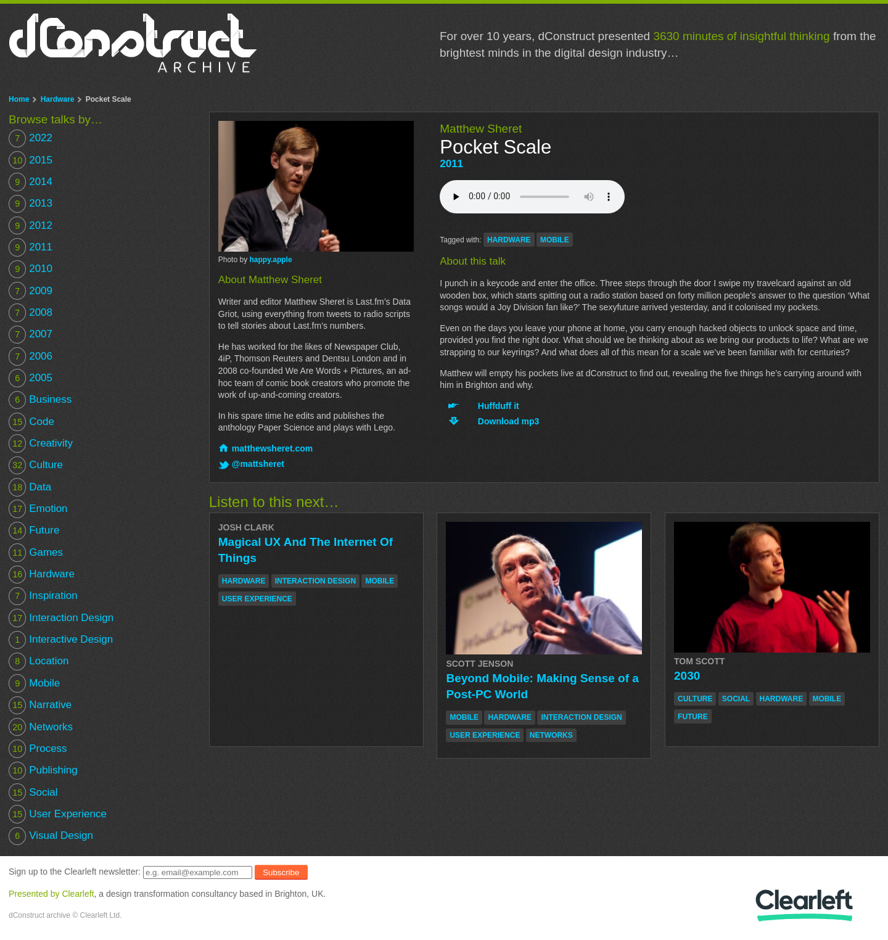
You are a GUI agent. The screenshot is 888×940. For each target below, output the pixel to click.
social (736, 699)
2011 (451, 164)
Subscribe (281, 872)
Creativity (41, 443)
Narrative (40, 705)
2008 (30, 312)
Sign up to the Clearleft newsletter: (75, 872)
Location (38, 661)
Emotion (38, 508)
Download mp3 (509, 421)
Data (30, 487)
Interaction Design (61, 618)
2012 (30, 225)
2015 (30, 160)
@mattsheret (258, 464)
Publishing (43, 771)
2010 (30, 269)
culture (695, 699)
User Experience (58, 814)
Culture (36, 465)
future (693, 716)
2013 (30, 204)
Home (19, 99)
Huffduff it (498, 406)
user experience (257, 599)
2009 (30, 291)
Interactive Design (61, 640)
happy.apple (270, 259)
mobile (554, 240)
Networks (41, 727)
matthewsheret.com (272, 448)
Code (31, 422)
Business (40, 400)
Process (38, 748)
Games (36, 552)
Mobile (34, 683)
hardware (509, 240)
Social (33, 792)
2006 (30, 356)
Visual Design (51, 836)
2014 (30, 182)
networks (551, 735)
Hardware (58, 99)
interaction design (315, 581)
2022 (30, 138)
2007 (30, 335)
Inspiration (43, 596)
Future (34, 531)
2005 (30, 378)
